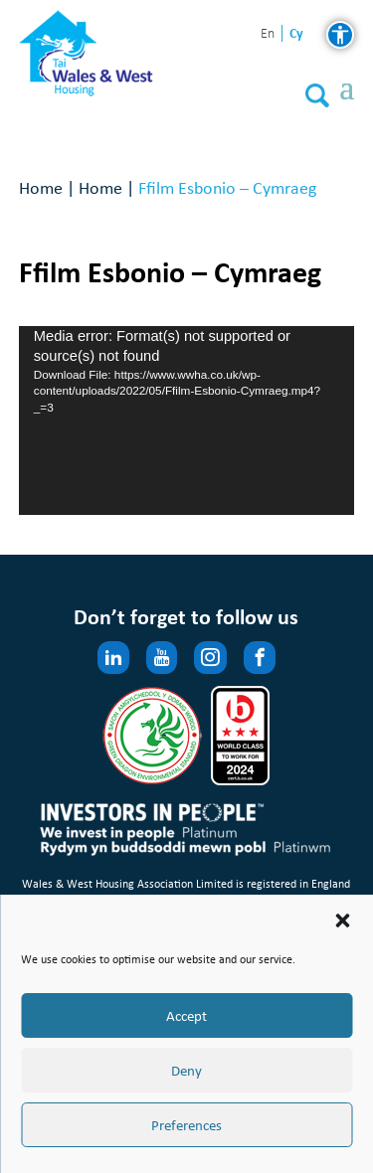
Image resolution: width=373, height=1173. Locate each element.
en (268, 34)
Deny (186, 1071)
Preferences (186, 1125)
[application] (187, 420)
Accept (186, 1016)
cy (296, 33)
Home (41, 187)
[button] (342, 920)
